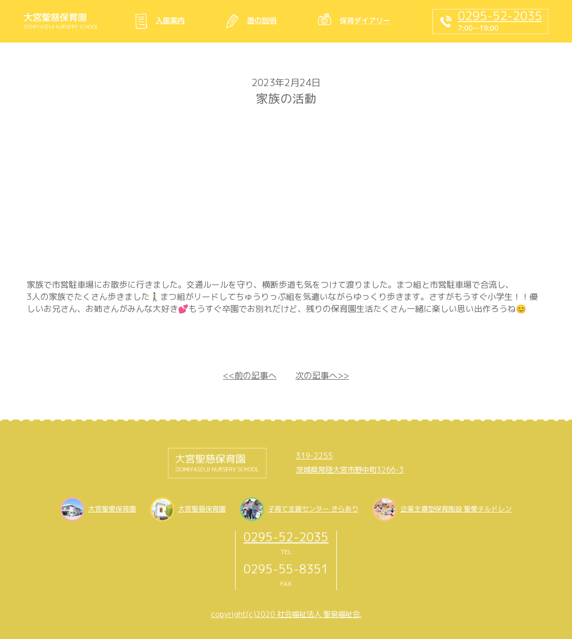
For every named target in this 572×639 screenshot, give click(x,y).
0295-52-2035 (286, 537)
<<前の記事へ (250, 375)
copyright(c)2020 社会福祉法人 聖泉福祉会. (286, 614)
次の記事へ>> (322, 375)
